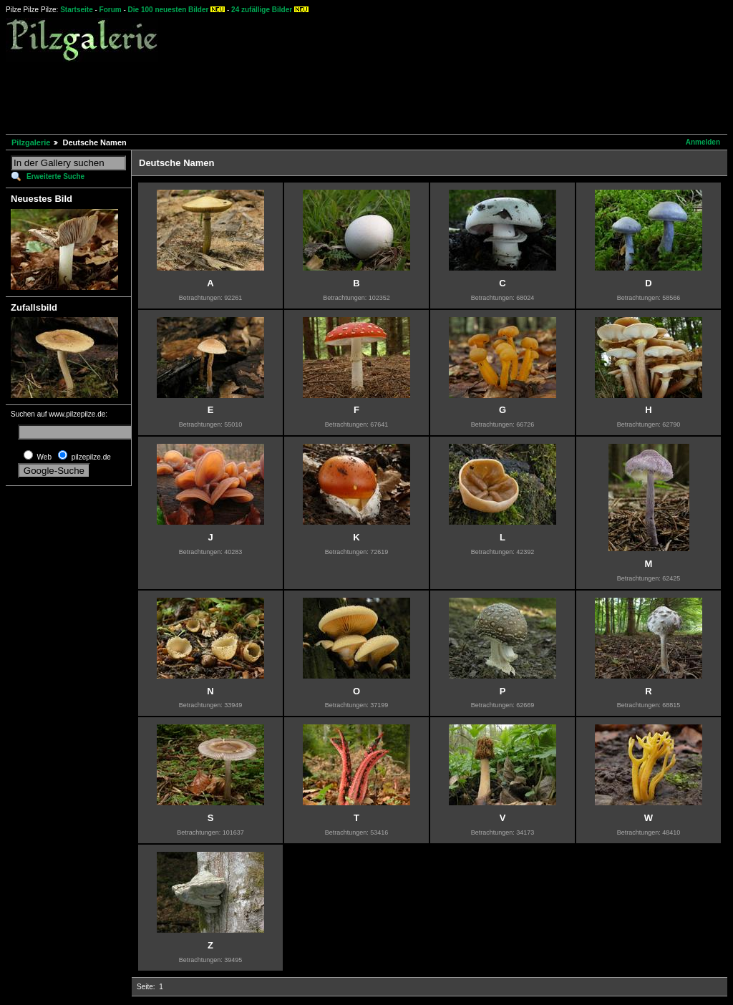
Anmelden (703, 142)
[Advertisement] (266, 96)
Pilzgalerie (30, 142)
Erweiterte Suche (55, 176)
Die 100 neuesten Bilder (168, 10)
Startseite (76, 10)
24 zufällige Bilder (261, 10)
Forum (110, 10)
